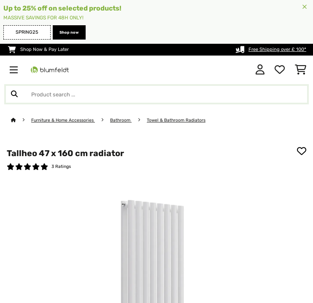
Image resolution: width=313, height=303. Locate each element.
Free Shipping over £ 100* (277, 49)
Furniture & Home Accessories (63, 120)
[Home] (21, 120)
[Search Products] (156, 94)
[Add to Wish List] (301, 151)
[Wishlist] (280, 69)
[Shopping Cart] (300, 69)
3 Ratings (61, 166)
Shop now (69, 32)
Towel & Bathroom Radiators (176, 120)
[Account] (260, 70)
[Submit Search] (14, 94)
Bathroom (121, 120)
